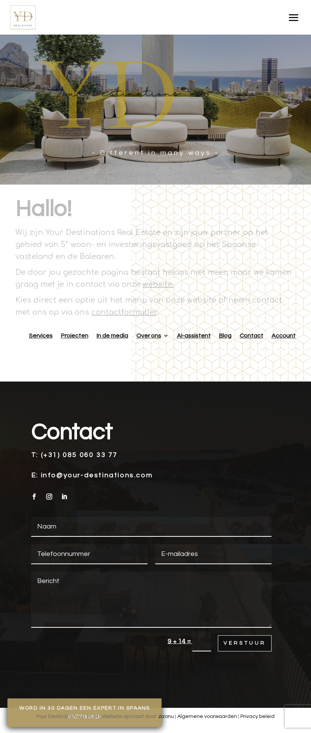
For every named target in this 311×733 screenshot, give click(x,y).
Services (41, 336)
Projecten (74, 336)
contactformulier (124, 312)
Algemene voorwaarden (207, 716)
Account (284, 336)
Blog (225, 336)
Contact (251, 336)
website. (158, 284)
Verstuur (244, 643)
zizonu (166, 716)
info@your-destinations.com (97, 475)
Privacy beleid (257, 716)
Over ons (148, 336)
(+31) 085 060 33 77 (79, 455)
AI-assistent (194, 336)
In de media (112, 336)
